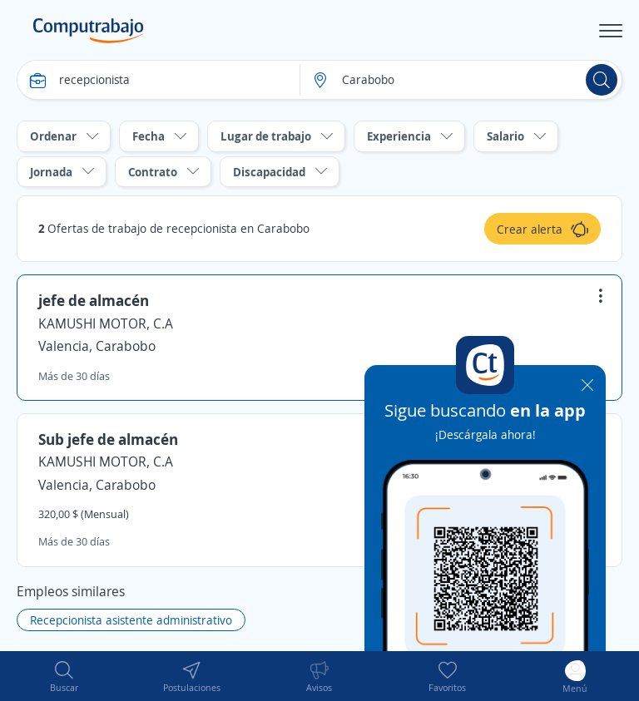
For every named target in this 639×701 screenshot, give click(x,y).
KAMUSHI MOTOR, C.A (105, 323)
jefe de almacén (93, 300)
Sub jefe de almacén (108, 439)
